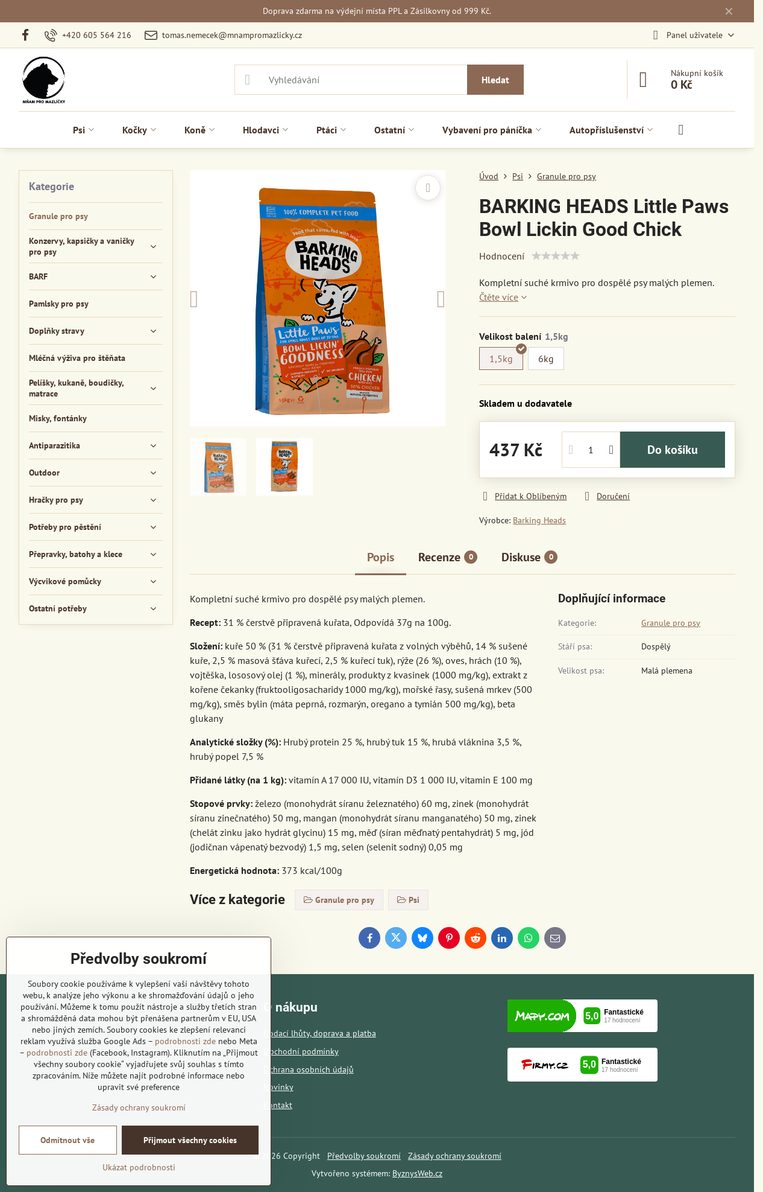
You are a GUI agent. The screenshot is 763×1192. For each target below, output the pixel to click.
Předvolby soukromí (364, 1155)
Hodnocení (501, 256)
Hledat (495, 80)
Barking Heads (539, 520)
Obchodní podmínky (301, 1051)
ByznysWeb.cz (417, 1173)
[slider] (556, 256)
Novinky (278, 1087)
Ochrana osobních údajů (308, 1069)
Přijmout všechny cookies (190, 1140)
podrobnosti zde (185, 1041)
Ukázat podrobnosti (138, 1167)
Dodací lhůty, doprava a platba (319, 1033)
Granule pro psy (670, 622)
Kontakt (277, 1105)
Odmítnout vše (67, 1140)
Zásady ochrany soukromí (454, 1155)
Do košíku (672, 449)
